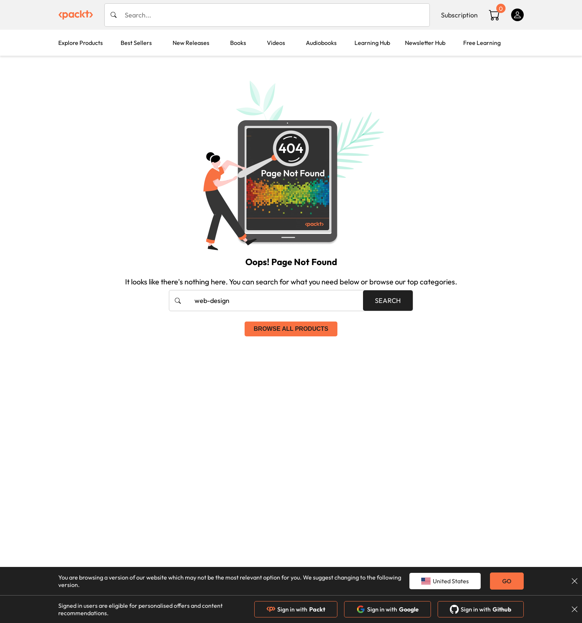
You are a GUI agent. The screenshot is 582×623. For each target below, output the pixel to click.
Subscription (459, 15)
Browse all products (291, 329)
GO (506, 581)
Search (388, 300)
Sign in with (296, 609)
